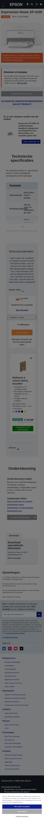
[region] (22, 806)
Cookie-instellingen (22, 816)
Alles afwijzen (22, 811)
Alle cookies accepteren (22, 806)
